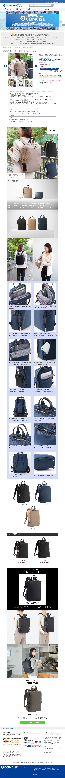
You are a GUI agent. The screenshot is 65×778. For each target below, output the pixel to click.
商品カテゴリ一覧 (6, 47)
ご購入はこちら (32, 722)
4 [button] (32, 30)
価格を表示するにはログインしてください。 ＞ (49, 68)
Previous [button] (5, 66)
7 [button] (38, 30)
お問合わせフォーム (48, 762)
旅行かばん (20, 47)
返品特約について (35, 762)
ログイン (47, 2)
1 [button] (26, 30)
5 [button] (34, 30)
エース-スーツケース (33, 51)
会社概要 (56, 2)
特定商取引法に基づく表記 (18, 762)
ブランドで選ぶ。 (26, 51)
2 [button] (28, 30)
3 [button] (30, 30)
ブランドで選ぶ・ (26, 47)
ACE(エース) (31, 47)
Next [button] (36, 66)
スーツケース (21, 51)
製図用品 (32, 9)
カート (55, 9)
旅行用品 (9, 9)
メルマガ (52, 2)
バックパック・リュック (27, 50)
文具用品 (21, 9)
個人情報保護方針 (27, 762)
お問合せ (61, 2)
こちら (54, 743)
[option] (32, 20)
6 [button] (36, 30)
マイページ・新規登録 (44, 9)
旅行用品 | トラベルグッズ (14, 47)
